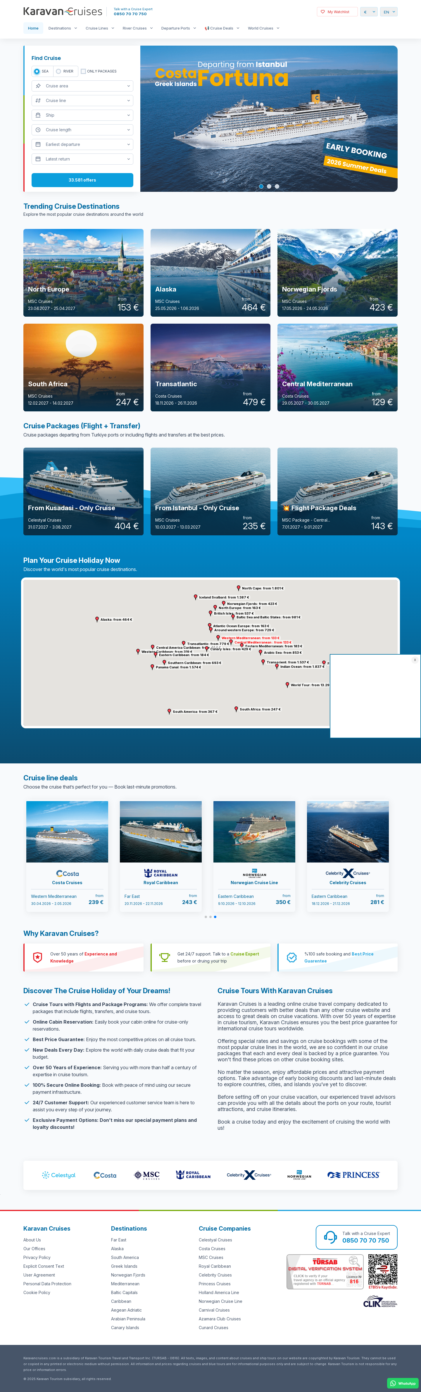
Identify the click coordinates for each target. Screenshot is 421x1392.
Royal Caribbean (215, 1266)
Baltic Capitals (124, 1292)
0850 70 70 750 (130, 13)
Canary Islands (125, 1327)
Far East (118, 1239)
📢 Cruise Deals (219, 28)
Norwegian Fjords (128, 1274)
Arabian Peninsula (128, 1318)
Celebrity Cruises (215, 1274)
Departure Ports (175, 28)
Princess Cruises (215, 1283)
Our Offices (34, 1248)
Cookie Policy (36, 1292)
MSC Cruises (211, 1257)
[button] (218, 638)
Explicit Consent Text (43, 1266)
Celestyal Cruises (215, 1239)
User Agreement (39, 1274)
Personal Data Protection (47, 1283)
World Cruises (260, 28)
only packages (102, 71)
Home (33, 28)
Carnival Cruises (214, 1310)
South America (125, 1257)
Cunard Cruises (213, 1327)
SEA (45, 71)
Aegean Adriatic (126, 1310)
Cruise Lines (97, 28)
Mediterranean (125, 1283)
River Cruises (135, 28)
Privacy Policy (37, 1257)
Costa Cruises (212, 1248)
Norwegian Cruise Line (220, 1301)
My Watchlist (338, 12)
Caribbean (121, 1301)
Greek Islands (124, 1266)
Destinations (60, 28)
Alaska (117, 1248)
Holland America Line (219, 1292)
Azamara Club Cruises (220, 1318)
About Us (32, 1239)
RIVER (68, 71)
